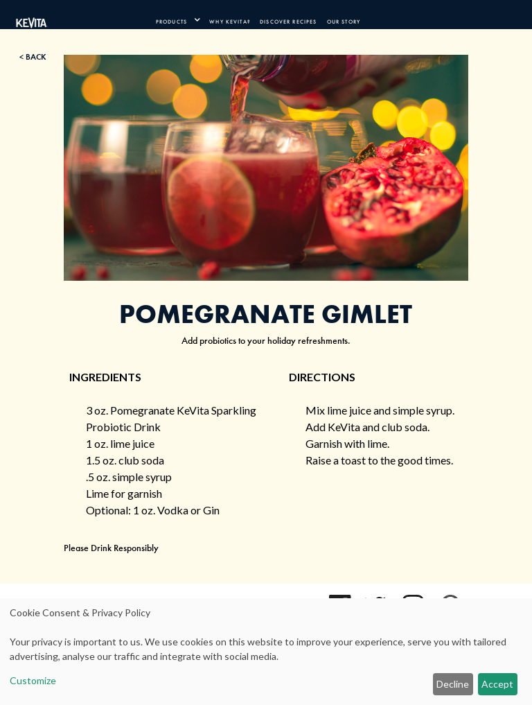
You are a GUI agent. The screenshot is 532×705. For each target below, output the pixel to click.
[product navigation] (177, 20)
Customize (33, 680)
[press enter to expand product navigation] (194, 20)
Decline (452, 684)
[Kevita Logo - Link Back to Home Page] (31, 20)
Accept (497, 684)
